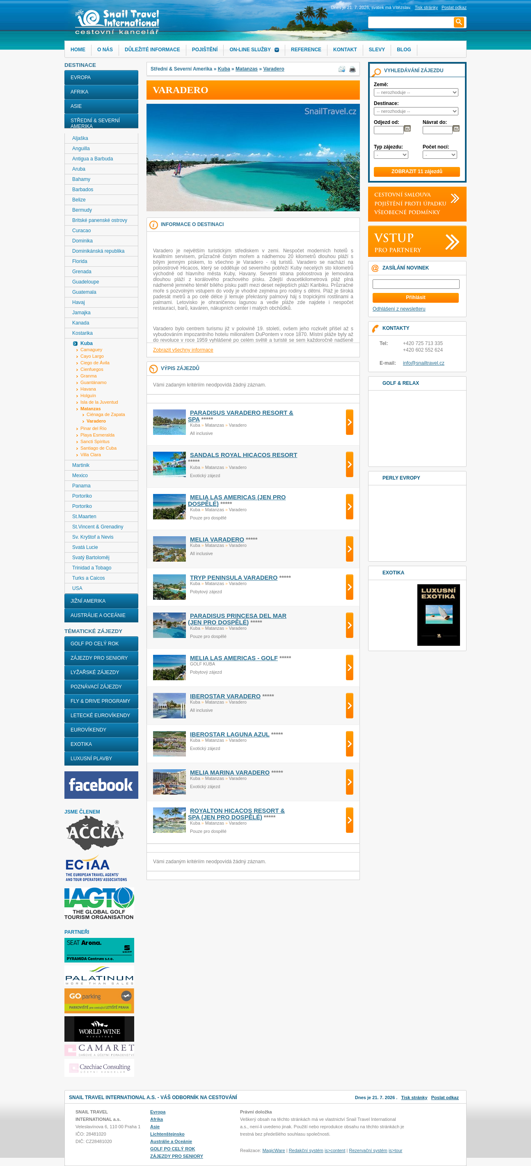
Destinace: (386, 103)
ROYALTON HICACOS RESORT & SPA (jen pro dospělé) (236, 814)
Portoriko (82, 496)
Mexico (80, 475)
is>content (335, 1150)
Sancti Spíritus (95, 441)
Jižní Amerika (88, 601)
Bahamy (81, 179)
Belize (79, 200)
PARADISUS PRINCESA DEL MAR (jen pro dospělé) (237, 619)
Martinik (80, 465)
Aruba (78, 169)
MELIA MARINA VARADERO (230, 772)
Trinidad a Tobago (91, 568)
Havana (88, 388)
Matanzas (247, 69)
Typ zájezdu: (388, 147)
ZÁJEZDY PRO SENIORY (99, 658)
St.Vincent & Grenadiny (98, 527)
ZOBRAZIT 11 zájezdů (416, 171)
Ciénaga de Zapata (106, 414)
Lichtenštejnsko (167, 1134)
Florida (79, 261)
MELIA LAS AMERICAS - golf (234, 658)
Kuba (224, 69)
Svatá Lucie (85, 547)
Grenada (82, 271)
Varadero (273, 69)
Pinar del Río (93, 428)
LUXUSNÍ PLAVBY (91, 758)
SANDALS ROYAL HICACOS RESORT (243, 455)
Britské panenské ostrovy (99, 220)
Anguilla (81, 148)
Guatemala (84, 292)
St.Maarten (84, 516)
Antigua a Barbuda (92, 159)
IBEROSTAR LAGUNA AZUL (230, 734)
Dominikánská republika (98, 251)
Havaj (78, 302)
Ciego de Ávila (95, 362)
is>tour (395, 1150)
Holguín (88, 395)
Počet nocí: (436, 147)
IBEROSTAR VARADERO (225, 696)
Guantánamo (93, 382)
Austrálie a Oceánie (98, 615)
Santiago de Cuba (98, 448)
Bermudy (82, 210)
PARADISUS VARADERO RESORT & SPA (240, 416)
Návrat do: (435, 122)
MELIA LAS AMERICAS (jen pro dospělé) (237, 500)
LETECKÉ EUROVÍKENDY (100, 715)
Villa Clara (90, 454)
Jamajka (81, 313)
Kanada (80, 323)
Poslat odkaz (445, 1097)
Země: (381, 84)
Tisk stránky (426, 7)
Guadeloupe (85, 282)
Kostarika (82, 333)
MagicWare (273, 1150)
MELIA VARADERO (217, 539)
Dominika (82, 241)
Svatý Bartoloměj (91, 557)
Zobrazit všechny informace (183, 350)
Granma (88, 375)
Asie (76, 106)
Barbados (82, 189)
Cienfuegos (91, 369)
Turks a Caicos (88, 578)
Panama (81, 486)
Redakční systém (306, 1150)
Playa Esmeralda (97, 434)
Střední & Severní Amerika (95, 123)
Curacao (81, 230)
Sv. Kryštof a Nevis (92, 537)
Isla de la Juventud (99, 402)
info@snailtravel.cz (423, 363)
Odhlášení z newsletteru (399, 309)
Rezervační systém (368, 1150)
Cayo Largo (92, 356)
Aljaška (80, 138)
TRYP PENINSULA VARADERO (233, 577)
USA (77, 588)
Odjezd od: (386, 122)
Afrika (79, 92)
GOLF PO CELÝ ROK (95, 644)
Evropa (81, 77)
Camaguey (91, 349)
